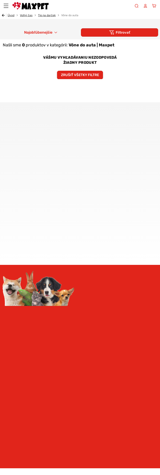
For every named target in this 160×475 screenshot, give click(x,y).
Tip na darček (47, 15)
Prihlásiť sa (80, 285)
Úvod (11, 15)
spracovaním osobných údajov (56, 271)
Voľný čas (26, 15)
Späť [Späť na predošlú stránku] (4, 15)
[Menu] (6, 6)
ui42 (154, 470)
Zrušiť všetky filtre (80, 75)
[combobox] (40, 32)
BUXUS (141, 470)
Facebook (18, 404)
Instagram (6, 404)
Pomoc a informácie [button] (23, 367)
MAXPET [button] (10, 378)
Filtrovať (123, 32)
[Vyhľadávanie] (136, 6)
